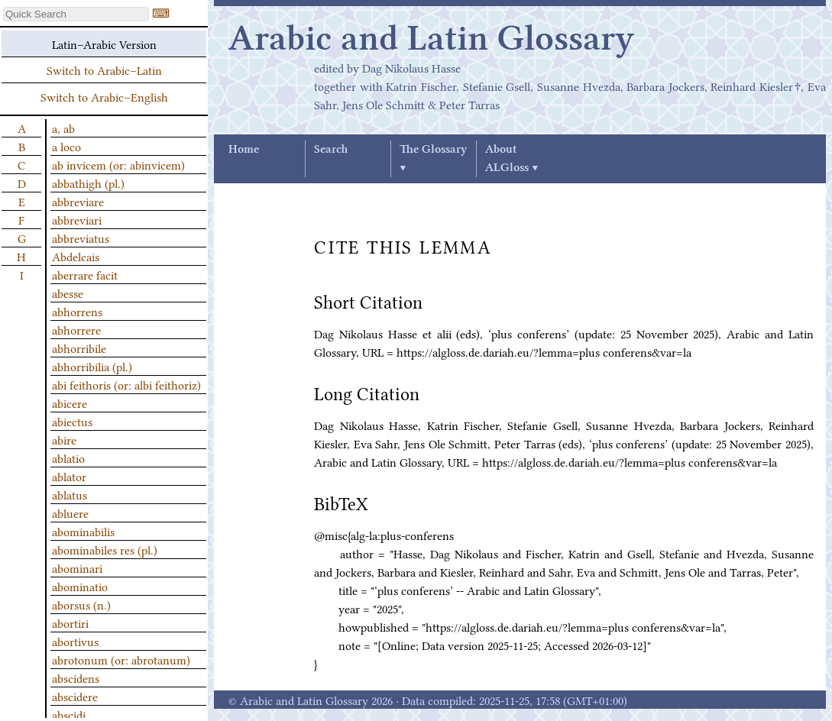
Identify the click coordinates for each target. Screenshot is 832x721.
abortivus (75, 640)
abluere (70, 512)
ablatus (69, 494)
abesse (67, 292)
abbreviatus (80, 237)
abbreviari (77, 219)
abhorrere (76, 329)
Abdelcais (75, 255)
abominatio (80, 585)
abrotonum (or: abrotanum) (121, 659)
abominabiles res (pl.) (104, 549)
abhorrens (77, 310)
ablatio (68, 457)
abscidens (75, 677)
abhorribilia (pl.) (92, 365)
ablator (69, 475)
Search (331, 149)
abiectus (72, 420)
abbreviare (78, 200)
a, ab (63, 127)
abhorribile (79, 347)
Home (243, 149)
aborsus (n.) (81, 604)
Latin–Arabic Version (104, 43)
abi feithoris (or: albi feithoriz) (126, 384)
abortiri (70, 622)
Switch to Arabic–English (104, 96)
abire (64, 439)
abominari (77, 567)
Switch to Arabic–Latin (104, 69)
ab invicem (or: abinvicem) (118, 164)
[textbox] (76, 14)
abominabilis (83, 530)
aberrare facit (85, 274)
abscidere (75, 695)
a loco (66, 145)
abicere (69, 402)
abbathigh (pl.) (88, 182)
